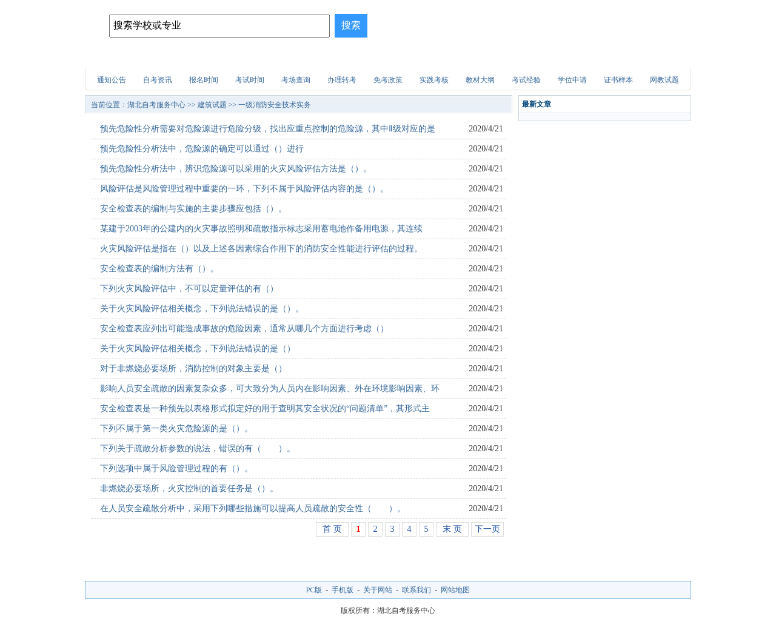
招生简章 (225, 57)
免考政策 (388, 80)
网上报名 (657, 57)
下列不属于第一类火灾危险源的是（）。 (176, 428)
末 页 (452, 529)
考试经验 (526, 80)
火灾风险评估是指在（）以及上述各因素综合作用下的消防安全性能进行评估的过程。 (261, 248)
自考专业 (279, 57)
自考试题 (603, 57)
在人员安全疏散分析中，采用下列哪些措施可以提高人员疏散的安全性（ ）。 (253, 508)
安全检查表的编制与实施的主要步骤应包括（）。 (193, 208)
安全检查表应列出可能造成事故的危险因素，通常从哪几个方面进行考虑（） (244, 328)
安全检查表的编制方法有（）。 (159, 268)
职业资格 (441, 57)
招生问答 (333, 57)
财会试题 (495, 57)
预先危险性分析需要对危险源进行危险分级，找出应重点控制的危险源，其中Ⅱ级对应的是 (267, 128)
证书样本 (618, 80)
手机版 (342, 590)
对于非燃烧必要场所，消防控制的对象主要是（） (193, 368)
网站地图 (455, 590)
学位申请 (572, 80)
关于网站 (377, 590)
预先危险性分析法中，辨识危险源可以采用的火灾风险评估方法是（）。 (236, 168)
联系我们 (416, 590)
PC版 (314, 590)
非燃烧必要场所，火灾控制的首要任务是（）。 (189, 488)
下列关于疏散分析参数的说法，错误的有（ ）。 (197, 448)
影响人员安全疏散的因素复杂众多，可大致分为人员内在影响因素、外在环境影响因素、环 (270, 388)
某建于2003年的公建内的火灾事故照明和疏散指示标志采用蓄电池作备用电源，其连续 (261, 228)
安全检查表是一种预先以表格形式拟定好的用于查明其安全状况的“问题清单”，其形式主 (265, 408)
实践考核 (434, 80)
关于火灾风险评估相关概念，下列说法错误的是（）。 (202, 308)
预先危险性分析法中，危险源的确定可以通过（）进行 (202, 148)
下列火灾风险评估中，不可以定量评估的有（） (189, 288)
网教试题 (664, 80)
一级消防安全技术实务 (274, 105)
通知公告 (111, 80)
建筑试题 (387, 57)
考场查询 (295, 80)
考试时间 (249, 80)
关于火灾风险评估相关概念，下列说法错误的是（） (197, 348)
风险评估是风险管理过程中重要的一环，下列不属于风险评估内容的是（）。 (244, 188)
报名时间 (203, 80)
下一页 (487, 529)
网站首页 (117, 57)
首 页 (332, 529)
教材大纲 (480, 80)
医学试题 (549, 57)
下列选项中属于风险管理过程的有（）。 (176, 468)
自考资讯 (157, 80)
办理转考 (341, 80)
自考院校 (171, 57)
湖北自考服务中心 (156, 105)
